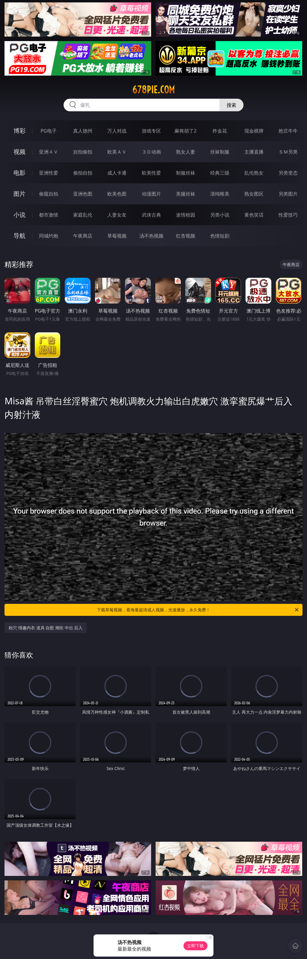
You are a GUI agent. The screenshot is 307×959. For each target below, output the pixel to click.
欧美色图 (117, 193)
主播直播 (254, 151)
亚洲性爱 (48, 172)
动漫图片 (151, 193)
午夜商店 (82, 235)
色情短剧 (219, 235)
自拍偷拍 (82, 151)
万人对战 (117, 130)
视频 (19, 152)
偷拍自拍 (82, 172)
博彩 (19, 131)
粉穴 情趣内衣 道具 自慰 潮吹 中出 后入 (45, 628)
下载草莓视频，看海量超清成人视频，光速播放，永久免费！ (198, 609)
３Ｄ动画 (151, 151)
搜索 (231, 105)
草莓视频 (117, 235)
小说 (19, 215)
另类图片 (288, 193)
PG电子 (48, 130)
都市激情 (48, 214)
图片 (19, 194)
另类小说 (219, 214)
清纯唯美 (219, 193)
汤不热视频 (151, 235)
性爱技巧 (288, 214)
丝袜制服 (219, 151)
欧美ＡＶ (117, 151)
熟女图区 (254, 193)
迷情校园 (185, 214)
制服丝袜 (185, 172)
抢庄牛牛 (288, 130)
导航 (19, 236)
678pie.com (153, 90)
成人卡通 (117, 172)
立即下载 (195, 946)
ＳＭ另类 (288, 151)
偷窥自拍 (48, 193)
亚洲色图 (82, 193)
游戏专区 (151, 130)
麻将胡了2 (185, 130)
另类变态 (288, 172)
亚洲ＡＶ (48, 151)
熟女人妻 (185, 151)
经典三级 (219, 172)
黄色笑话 (254, 214)
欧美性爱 (151, 172)
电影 (19, 173)
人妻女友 (117, 214)
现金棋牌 (254, 130)
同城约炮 (48, 235)
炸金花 (220, 130)
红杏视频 (185, 235)
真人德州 (82, 130)
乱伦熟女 (254, 172)
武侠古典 (151, 214)
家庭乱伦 (82, 214)
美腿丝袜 (185, 193)
